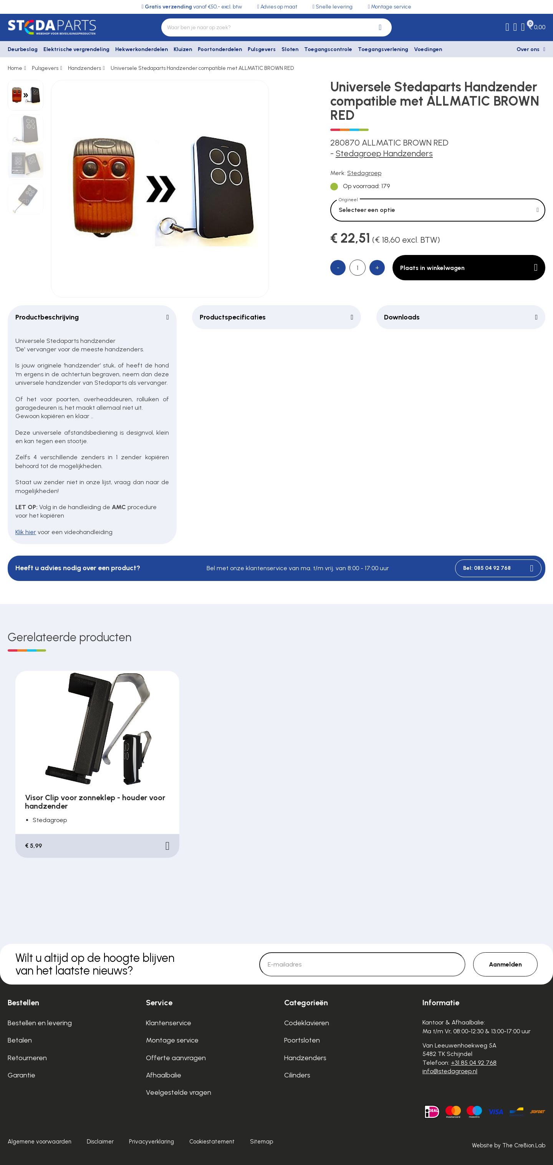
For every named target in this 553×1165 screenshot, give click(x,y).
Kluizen (183, 49)
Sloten (289, 49)
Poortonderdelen (220, 49)
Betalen (20, 1040)
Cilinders (297, 1075)
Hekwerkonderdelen (141, 49)
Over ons (528, 49)
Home (15, 68)
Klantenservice (168, 1023)
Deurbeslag (23, 49)
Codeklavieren (306, 1023)
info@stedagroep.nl (449, 1071)
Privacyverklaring (151, 1141)
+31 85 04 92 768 (474, 1062)
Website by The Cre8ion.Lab (508, 1145)
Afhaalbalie (163, 1075)
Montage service (172, 1040)
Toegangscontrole (328, 49)
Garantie (21, 1075)
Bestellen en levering (40, 1023)
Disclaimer (100, 1141)
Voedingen (428, 49)
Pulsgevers (262, 49)
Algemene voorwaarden (39, 1141)
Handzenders (84, 68)
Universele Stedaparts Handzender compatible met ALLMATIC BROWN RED (202, 68)
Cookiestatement (212, 1141)
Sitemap (261, 1141)
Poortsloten (302, 1040)
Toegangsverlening (383, 49)
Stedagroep (364, 173)
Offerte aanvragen (176, 1058)
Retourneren (27, 1058)
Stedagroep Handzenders (384, 153)
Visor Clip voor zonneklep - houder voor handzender (95, 802)
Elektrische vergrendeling (76, 49)
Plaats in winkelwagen (469, 268)
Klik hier (25, 532)
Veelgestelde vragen (178, 1092)
